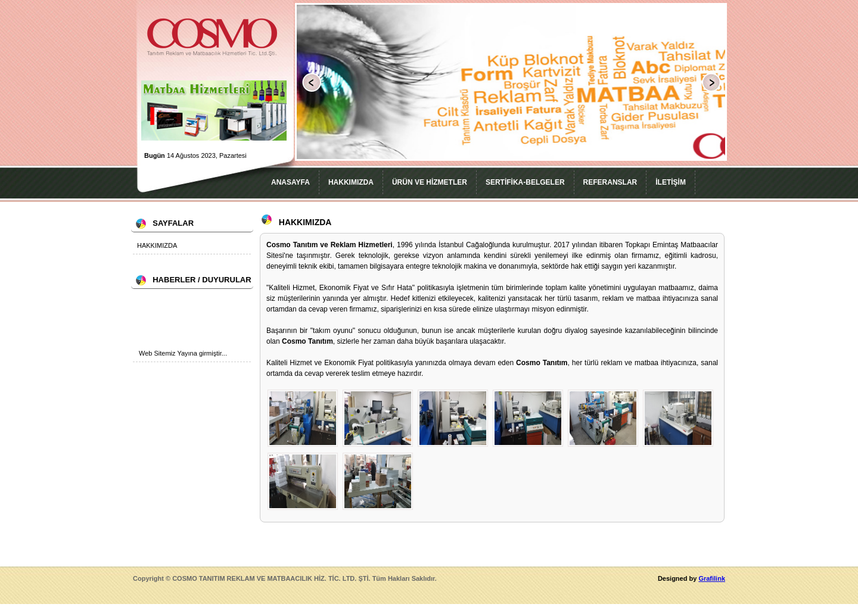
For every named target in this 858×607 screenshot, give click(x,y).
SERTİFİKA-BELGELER (525, 182)
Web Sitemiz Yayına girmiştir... (183, 355)
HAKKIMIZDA (351, 182)
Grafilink (711, 578)
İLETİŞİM (670, 182)
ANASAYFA (290, 182)
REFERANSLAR (610, 182)
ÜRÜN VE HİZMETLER (429, 182)
